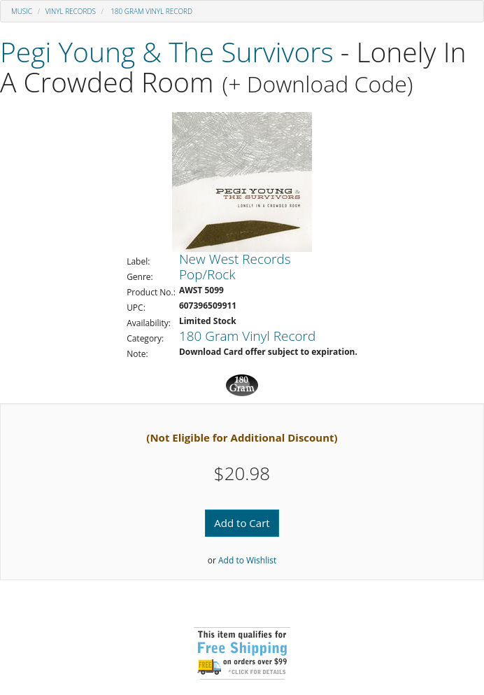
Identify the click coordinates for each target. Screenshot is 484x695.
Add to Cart (241, 523)
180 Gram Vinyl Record (151, 11)
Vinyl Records (70, 11)
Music (21, 11)
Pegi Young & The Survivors (167, 51)
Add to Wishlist (247, 560)
